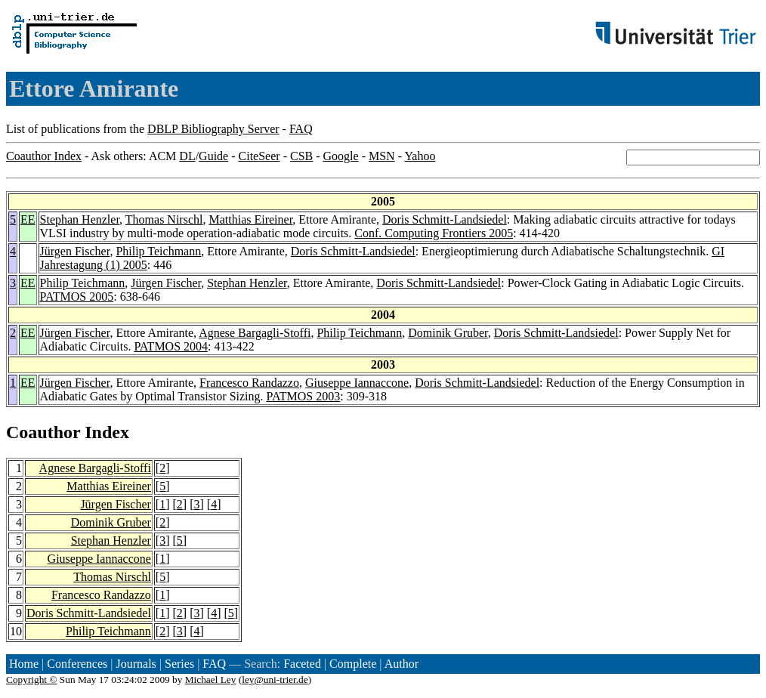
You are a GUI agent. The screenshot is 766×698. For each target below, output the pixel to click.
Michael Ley (210, 679)
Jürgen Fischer (75, 251)
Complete (352, 663)
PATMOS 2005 (77, 296)
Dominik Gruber (448, 332)
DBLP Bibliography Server (213, 128)
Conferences (77, 663)
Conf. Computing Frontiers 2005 (433, 233)
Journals (136, 663)
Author (402, 663)
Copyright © (31, 679)
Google (341, 156)
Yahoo (419, 156)
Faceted (302, 663)
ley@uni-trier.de (274, 679)
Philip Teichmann (158, 251)
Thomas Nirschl (164, 219)
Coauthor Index (44, 156)
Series (179, 663)
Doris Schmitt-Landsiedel (444, 219)
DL (187, 156)
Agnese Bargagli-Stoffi (254, 332)
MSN (382, 156)
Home (24, 663)
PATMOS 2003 (304, 396)
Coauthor (43, 432)
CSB (301, 156)
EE (28, 219)
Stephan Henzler (80, 219)
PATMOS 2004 (171, 346)
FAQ (301, 128)
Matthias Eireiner (250, 219)
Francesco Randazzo (249, 382)
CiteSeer (259, 156)
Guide (213, 156)
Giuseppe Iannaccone (357, 382)
